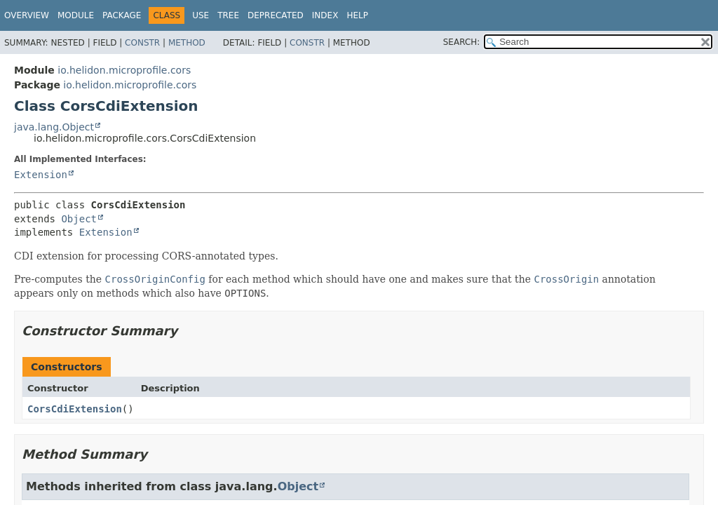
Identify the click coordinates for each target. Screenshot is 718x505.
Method (186, 43)
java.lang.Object (54, 127)
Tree (228, 15)
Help (357, 15)
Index (325, 15)
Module (75, 15)
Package (121, 15)
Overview (26, 15)
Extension (40, 174)
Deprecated (276, 15)
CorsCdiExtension (74, 409)
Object (79, 218)
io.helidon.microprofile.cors (124, 70)
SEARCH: (461, 42)
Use (200, 15)
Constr (142, 43)
